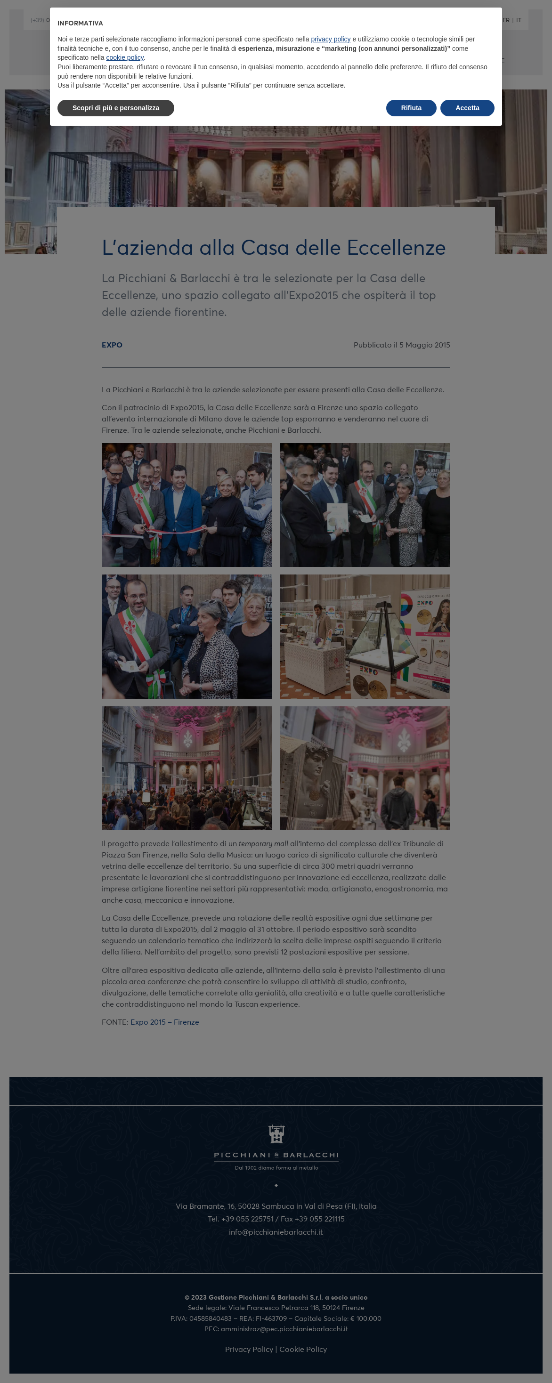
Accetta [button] (467, 108)
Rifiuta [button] (411, 108)
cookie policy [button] (125, 57)
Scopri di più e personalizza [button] (116, 108)
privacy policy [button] (331, 39)
